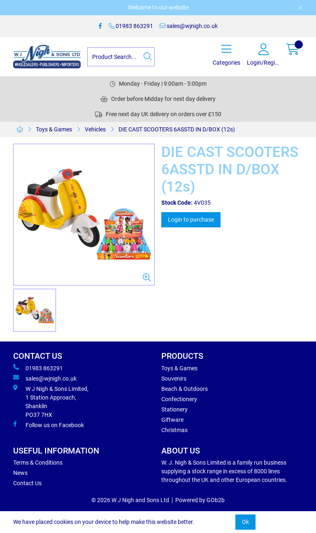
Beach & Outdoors (184, 389)
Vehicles (95, 129)
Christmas (174, 430)
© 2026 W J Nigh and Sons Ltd (130, 500)
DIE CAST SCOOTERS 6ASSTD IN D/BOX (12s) (176, 129)
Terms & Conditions (38, 462)
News (20, 473)
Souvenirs (173, 378)
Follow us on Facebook (48, 424)
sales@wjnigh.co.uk (189, 26)
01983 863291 (131, 26)
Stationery (174, 409)
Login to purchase (191, 219)
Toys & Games (54, 129)
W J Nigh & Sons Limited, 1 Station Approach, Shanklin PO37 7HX (50, 401)
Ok (245, 522)
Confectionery (179, 399)
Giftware (172, 419)
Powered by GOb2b (200, 500)
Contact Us (27, 483)
